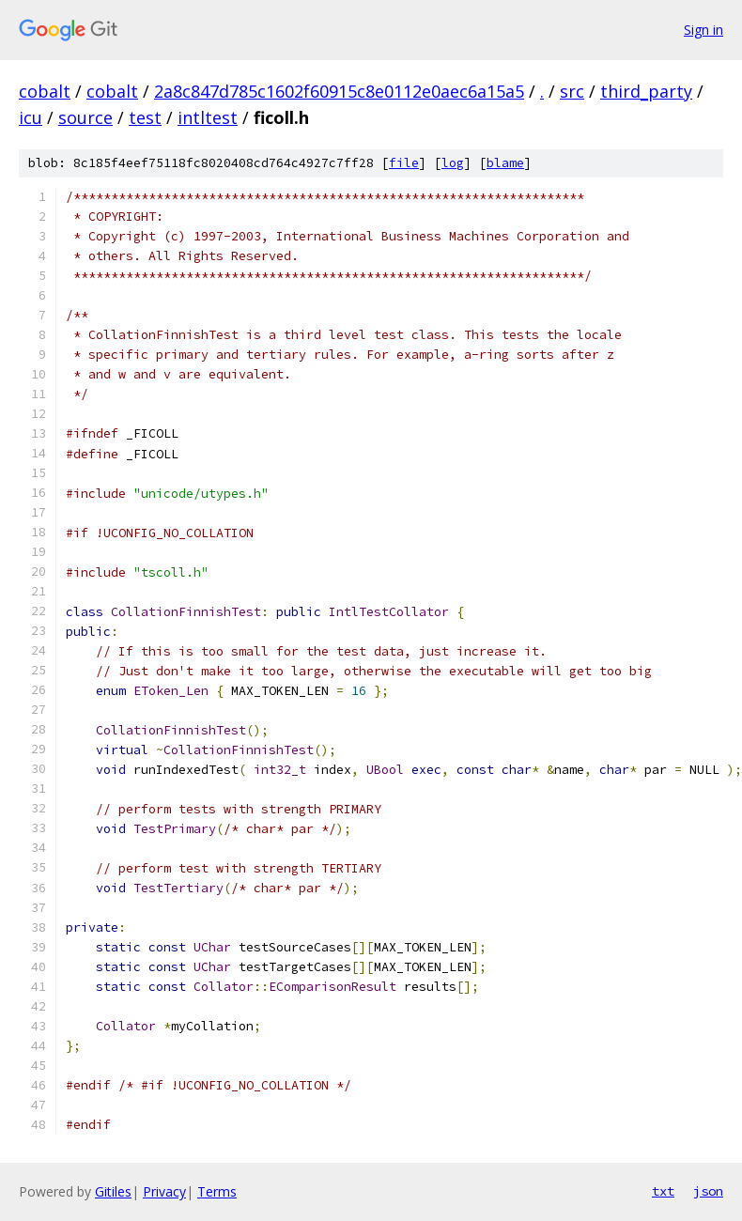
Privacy (164, 1191)
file (404, 163)
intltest (208, 117)
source (85, 117)
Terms (217, 1191)
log (452, 163)
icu (30, 117)
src (572, 91)
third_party (646, 91)
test (145, 117)
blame (505, 163)
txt (663, 1190)
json (708, 1190)
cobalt (44, 91)
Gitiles (113, 1191)
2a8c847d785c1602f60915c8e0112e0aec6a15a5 (339, 91)
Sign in (703, 30)
